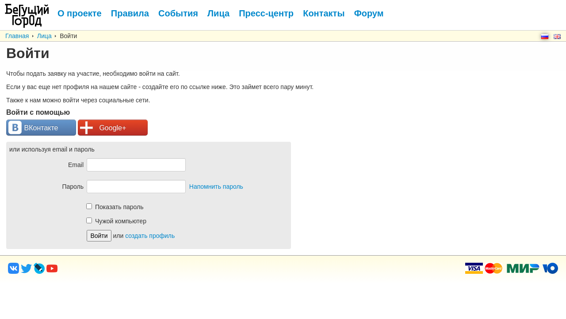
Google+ (103, 128)
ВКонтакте (33, 128)
